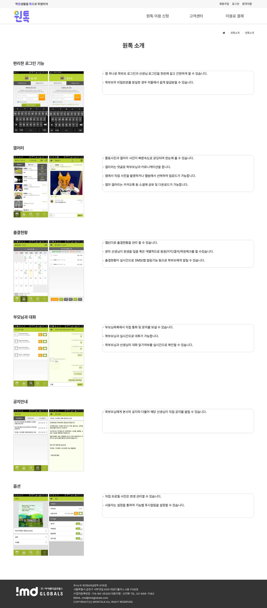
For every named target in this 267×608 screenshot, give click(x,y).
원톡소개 (235, 32)
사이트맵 (103, 585)
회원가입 (224, 3)
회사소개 (77, 585)
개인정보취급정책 (90, 585)
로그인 (235, 3)
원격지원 (247, 3)
